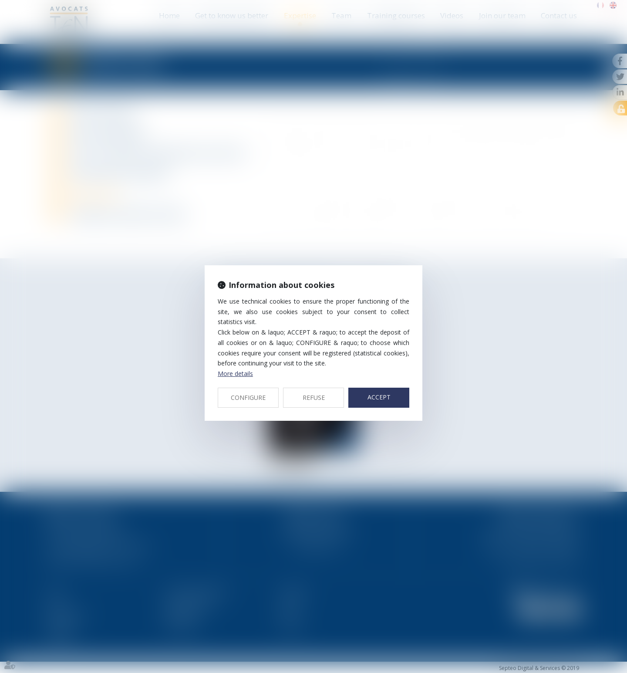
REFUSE (314, 397)
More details (235, 373)
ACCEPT (379, 397)
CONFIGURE (248, 397)
